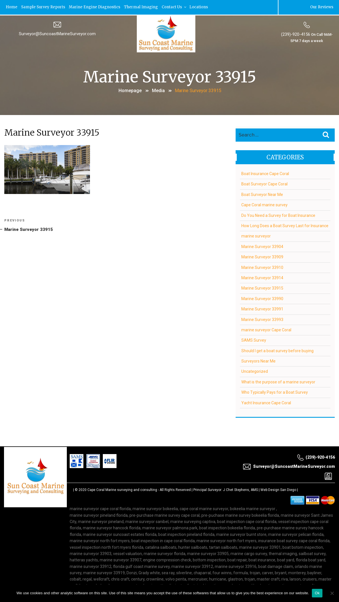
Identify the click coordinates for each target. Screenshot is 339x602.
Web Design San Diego (278, 489)
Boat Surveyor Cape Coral (264, 183)
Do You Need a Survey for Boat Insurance (278, 214)
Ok (317, 593)
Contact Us (177, 7)
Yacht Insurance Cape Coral (266, 402)
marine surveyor (256, 235)
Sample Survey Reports (44, 7)
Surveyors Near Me (258, 360)
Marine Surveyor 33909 (262, 256)
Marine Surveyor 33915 (262, 287)
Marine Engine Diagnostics (97, 7)
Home (12, 7)
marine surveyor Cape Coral (266, 329)
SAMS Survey (253, 339)
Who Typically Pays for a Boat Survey (274, 391)
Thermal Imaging (144, 7)
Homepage (130, 90)
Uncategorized (254, 371)
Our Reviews (321, 7)
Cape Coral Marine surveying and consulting (122, 489)
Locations (202, 7)
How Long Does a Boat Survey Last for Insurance (284, 225)
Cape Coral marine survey (264, 204)
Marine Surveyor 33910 (262, 266)
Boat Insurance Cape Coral (265, 173)
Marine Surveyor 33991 (262, 308)
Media (158, 90)
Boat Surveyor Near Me (262, 193)
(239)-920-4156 (295, 34)
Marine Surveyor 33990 (262, 298)
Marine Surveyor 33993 (262, 318)
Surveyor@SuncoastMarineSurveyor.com (57, 33)
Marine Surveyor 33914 (262, 277)
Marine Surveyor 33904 (262, 245)
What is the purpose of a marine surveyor (278, 381)
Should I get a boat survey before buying (277, 350)
